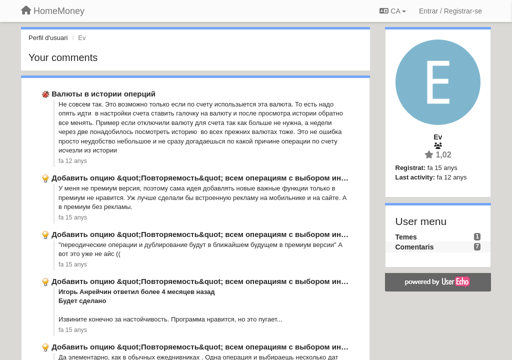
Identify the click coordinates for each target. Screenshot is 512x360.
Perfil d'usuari (48, 38)
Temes (406, 237)
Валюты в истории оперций (104, 94)
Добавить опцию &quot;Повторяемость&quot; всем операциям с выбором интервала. (212, 178)
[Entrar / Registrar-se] (450, 11)
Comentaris (415, 247)
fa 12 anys (72, 161)
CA (393, 11)
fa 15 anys (72, 217)
